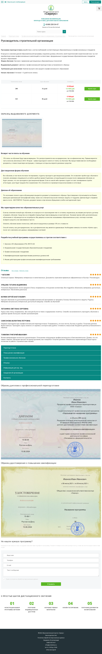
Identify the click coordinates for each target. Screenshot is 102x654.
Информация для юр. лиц (13, 368)
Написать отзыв (23, 270)
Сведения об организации (13, 373)
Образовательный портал (51, 13)
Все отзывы (15, 270)
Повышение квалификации (13, 353)
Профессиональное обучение (14, 358)
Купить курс (92, 88)
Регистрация (95, 2)
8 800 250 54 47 (51, 24)
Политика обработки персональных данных (51, 638)
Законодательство (51, 635)
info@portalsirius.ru (51, 645)
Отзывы (6, 363)
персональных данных (31, 579)
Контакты (7, 378)
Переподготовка (9, 348)
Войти (86, 2)
